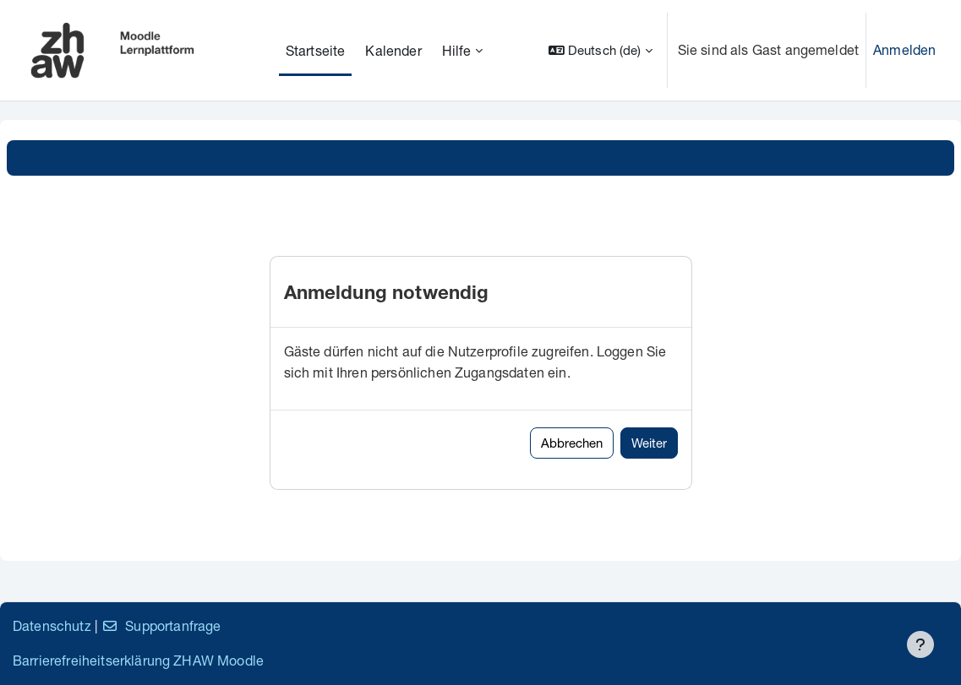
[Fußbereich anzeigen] (920, 644)
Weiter (649, 442)
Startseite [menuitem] (316, 50)
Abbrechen (572, 442)
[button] (600, 50)
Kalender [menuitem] (393, 50)
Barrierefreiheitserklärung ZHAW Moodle (138, 660)
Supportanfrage (161, 625)
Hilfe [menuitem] (457, 50)
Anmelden (904, 49)
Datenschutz (52, 625)
